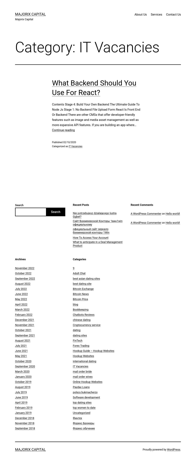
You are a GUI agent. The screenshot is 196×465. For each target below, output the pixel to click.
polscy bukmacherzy (85, 392)
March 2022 (22, 309)
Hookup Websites (83, 356)
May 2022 (21, 299)
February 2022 (23, 314)
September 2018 (25, 428)
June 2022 (21, 294)
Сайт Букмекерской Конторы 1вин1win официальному (97, 222)
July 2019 (21, 392)
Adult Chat (79, 273)
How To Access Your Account (90, 237)
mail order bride (82, 371)
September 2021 (25, 335)
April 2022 (21, 304)
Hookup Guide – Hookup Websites (93, 350)
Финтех (77, 418)
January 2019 (23, 412)
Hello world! (173, 213)
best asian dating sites (86, 278)
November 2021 (24, 325)
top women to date (84, 407)
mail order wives (83, 376)
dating (76, 330)
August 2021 (22, 340)
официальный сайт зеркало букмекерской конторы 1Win (91, 230)
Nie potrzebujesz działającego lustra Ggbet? (94, 215)
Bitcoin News (81, 294)
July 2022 (21, 288)
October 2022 (23, 273)
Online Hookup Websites (87, 381)
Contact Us (173, 14)
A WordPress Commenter (146, 213)
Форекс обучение (84, 428)
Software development (86, 397)
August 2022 (22, 283)
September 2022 (25, 278)
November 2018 (24, 423)
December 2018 (24, 418)
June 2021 (21, 350)
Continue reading (63, 130)
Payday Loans (81, 387)
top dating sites (82, 402)
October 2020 (23, 361)
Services (156, 14)
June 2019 (21, 397)
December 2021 (24, 319)
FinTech (77, 340)
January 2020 (23, 376)
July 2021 (21, 345)
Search (19, 205)
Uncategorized (81, 412)
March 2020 (22, 371)
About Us (140, 14)
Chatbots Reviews (83, 314)
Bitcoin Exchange (83, 288)
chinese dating (81, 319)
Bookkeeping (80, 309)
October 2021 (23, 330)
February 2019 (23, 407)
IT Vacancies (75, 146)
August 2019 (22, 387)
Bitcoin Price (80, 299)
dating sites (80, 335)
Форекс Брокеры (83, 423)
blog (75, 304)
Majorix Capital (30, 14)
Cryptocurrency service (86, 325)
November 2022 (24, 268)
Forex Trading (81, 345)
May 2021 (21, 356)
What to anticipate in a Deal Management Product (97, 243)
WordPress (173, 449)
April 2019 (21, 402)
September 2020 (25, 366)
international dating (84, 361)
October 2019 (23, 381)
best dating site (82, 283)
